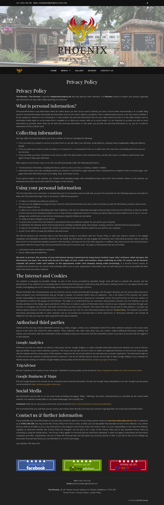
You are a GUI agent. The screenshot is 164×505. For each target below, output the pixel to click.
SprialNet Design (142, 500)
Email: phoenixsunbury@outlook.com (50, 3)
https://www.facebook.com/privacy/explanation (91, 404)
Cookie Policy (95, 492)
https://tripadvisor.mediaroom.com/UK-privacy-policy (119, 370)
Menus (64, 70)
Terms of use (68, 492)
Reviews (92, 70)
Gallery (79, 70)
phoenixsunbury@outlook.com (84, 483)
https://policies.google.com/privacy (102, 359)
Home (54, 70)
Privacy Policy (82, 492)
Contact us (107, 70)
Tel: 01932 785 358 (24, 3)
